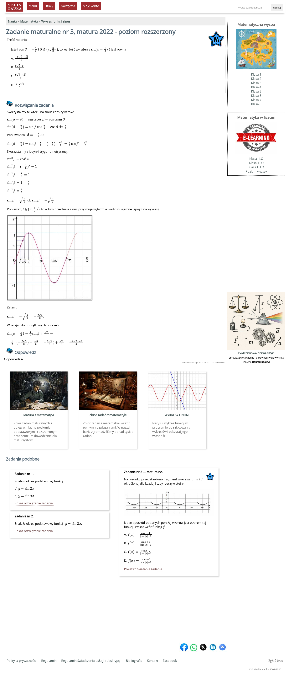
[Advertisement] (115, 611)
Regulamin (49, 661)
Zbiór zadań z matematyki (107, 415)
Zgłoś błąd (275, 661)
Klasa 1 (256, 74)
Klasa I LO (256, 159)
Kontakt (152, 661)
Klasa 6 (256, 95)
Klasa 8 (256, 104)
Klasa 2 (256, 79)
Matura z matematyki (38, 415)
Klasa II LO (256, 163)
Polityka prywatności (22, 661)
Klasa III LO (256, 167)
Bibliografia (134, 661)
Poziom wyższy (256, 171)
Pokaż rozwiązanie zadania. (34, 503)
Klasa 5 (256, 91)
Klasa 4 (256, 87)
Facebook (170, 661)
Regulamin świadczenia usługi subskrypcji (91, 661)
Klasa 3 (256, 83)
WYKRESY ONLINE (177, 415)
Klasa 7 (256, 100)
